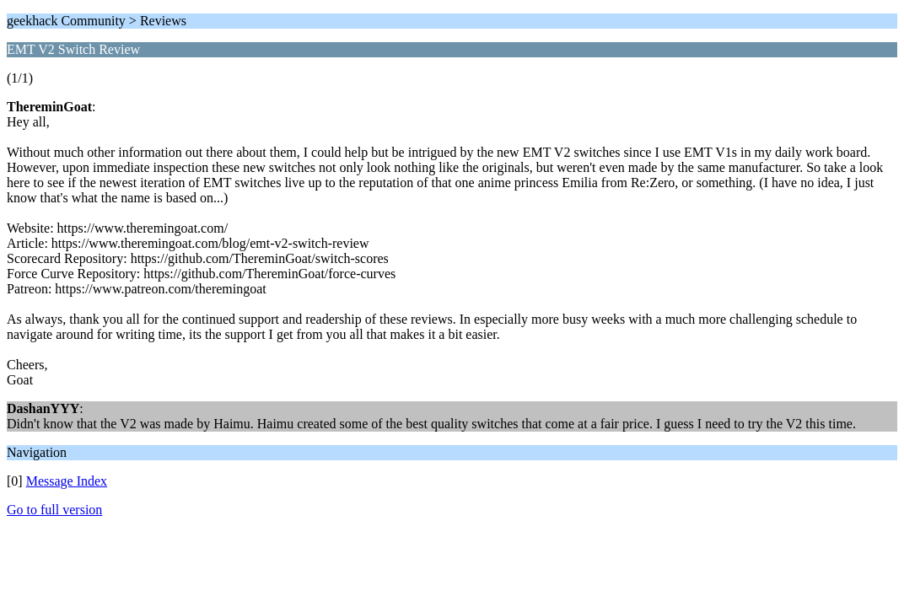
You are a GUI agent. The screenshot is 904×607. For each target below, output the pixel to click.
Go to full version (54, 509)
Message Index (66, 481)
